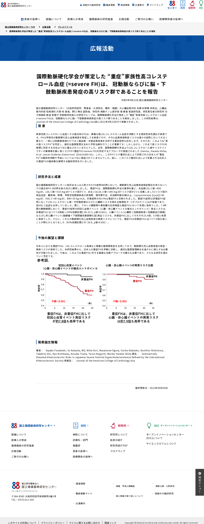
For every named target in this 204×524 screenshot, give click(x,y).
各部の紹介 (116, 440)
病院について (80, 434)
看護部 (76, 445)
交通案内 (133, 7)
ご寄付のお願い (20, 456)
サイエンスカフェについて (161, 443)
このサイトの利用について (26, 518)
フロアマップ (117, 451)
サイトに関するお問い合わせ (82, 518)
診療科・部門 (80, 440)
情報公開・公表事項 (165, 483)
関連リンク (105, 518)
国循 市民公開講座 (126, 483)
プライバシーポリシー (53, 518)
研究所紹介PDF (119, 445)
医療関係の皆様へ (83, 456)
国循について (18, 434)
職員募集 (104, 7)
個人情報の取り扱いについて (130, 490)
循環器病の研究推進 (22, 445)
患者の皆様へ (80, 451)
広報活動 (16, 451)
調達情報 (119, 7)
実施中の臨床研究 (86, 7)
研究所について (119, 434)
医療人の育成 (18, 440)
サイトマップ (150, 7)
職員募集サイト (84, 490)
